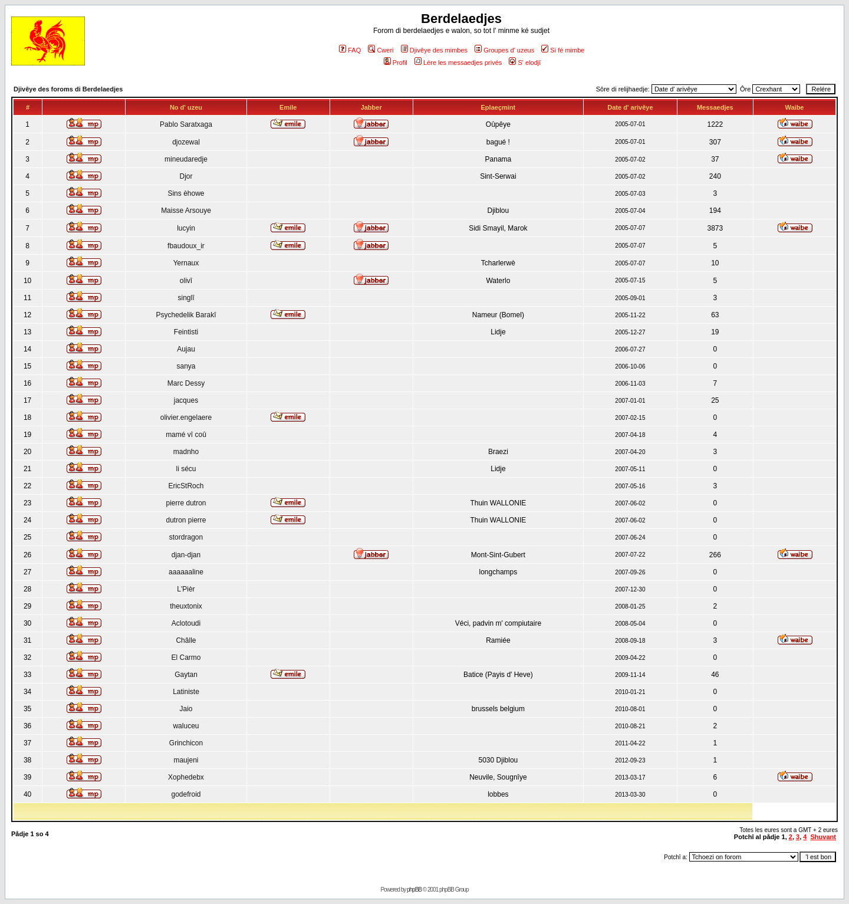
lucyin (186, 228)
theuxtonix (186, 606)
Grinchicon (186, 743)
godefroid (185, 794)
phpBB (414, 889)
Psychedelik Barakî (186, 315)
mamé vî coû (186, 434)
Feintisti (186, 332)
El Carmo (185, 657)
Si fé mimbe (562, 50)
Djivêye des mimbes (434, 50)
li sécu (186, 469)
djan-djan (186, 555)
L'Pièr (186, 589)
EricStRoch (185, 486)
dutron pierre (186, 520)
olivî (186, 281)
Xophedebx (186, 777)
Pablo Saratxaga (186, 124)
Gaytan (186, 674)
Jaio (185, 709)
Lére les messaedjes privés (458, 62)
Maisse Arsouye (186, 210)
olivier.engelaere (186, 417)
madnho (186, 452)
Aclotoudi (186, 623)
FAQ (350, 50)
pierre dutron (186, 503)
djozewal (186, 142)
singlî (185, 298)
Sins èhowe (185, 193)
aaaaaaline (186, 572)
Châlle (186, 640)
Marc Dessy (186, 383)
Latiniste (186, 692)
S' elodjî (525, 62)
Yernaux (186, 263)
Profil (395, 62)
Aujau (186, 349)
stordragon (186, 537)
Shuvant (823, 836)
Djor (185, 176)
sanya (185, 366)
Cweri (380, 50)
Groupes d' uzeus (504, 50)
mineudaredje (186, 159)
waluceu (186, 726)
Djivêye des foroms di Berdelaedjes (68, 89)
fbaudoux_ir (186, 246)
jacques (186, 400)
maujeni (185, 760)
